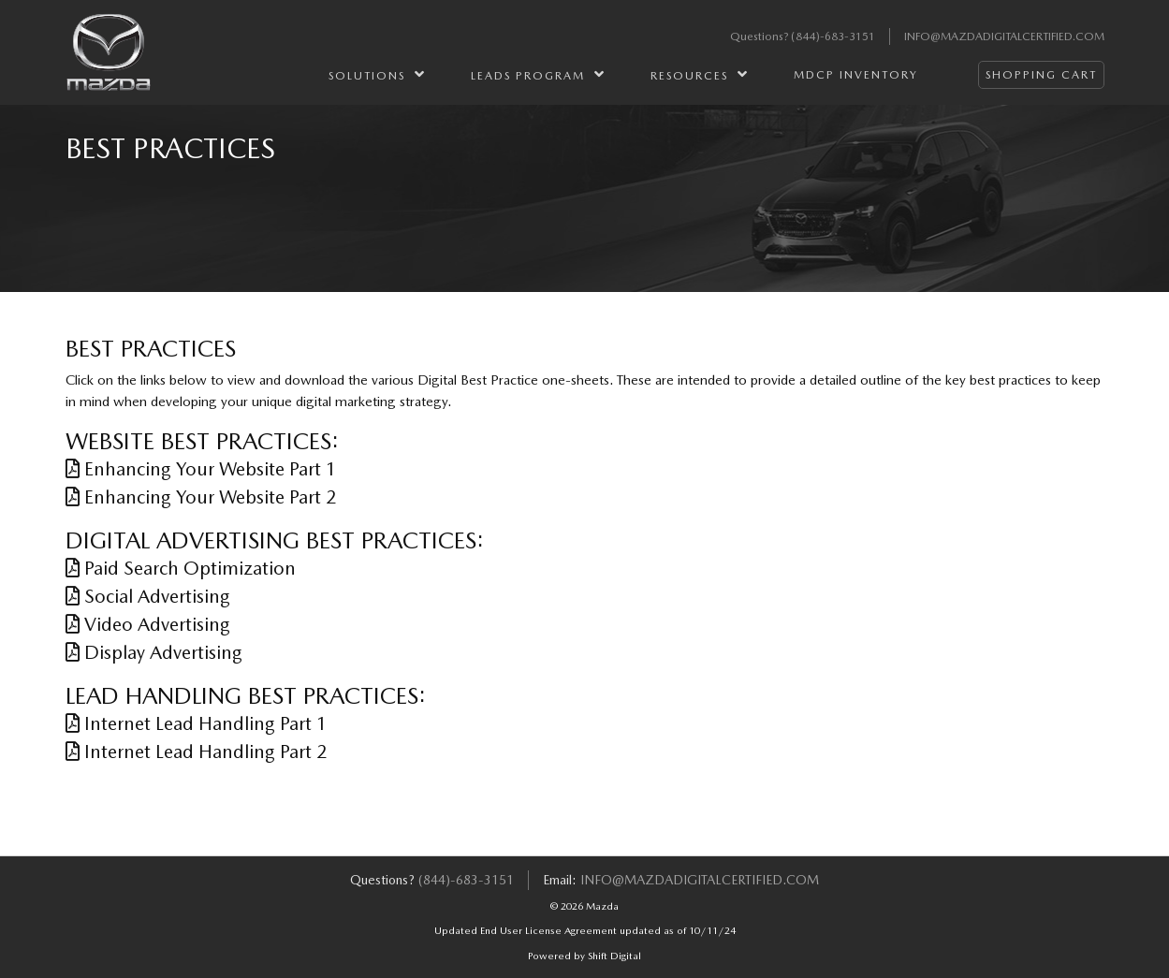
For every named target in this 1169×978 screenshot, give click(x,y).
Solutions (377, 74)
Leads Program (538, 74)
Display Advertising (154, 652)
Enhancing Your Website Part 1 (201, 469)
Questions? (760, 36)
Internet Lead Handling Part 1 (197, 723)
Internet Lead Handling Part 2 (197, 751)
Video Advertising (148, 624)
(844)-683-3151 (833, 36)
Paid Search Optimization (181, 568)
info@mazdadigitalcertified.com (1004, 36)
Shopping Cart (1041, 74)
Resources (699, 74)
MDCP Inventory (856, 74)
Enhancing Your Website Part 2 (201, 497)
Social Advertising (148, 596)
